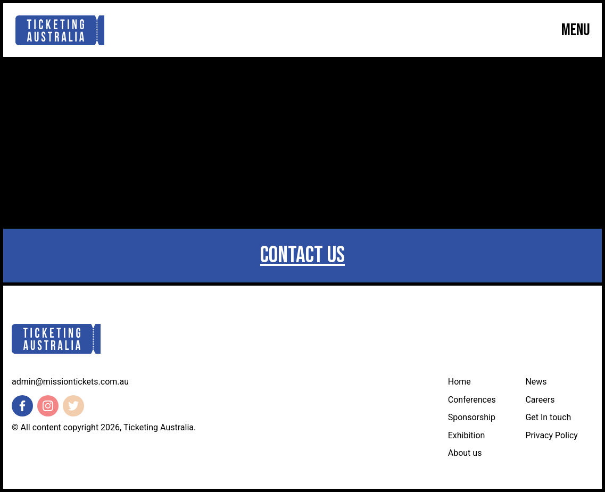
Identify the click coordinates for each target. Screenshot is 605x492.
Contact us (302, 255)
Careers (539, 400)
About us (465, 453)
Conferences (472, 400)
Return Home (302, 179)
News (535, 382)
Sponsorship (471, 417)
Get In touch (548, 417)
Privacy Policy (551, 435)
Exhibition (466, 435)
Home (459, 382)
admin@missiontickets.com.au (70, 382)
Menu (575, 30)
